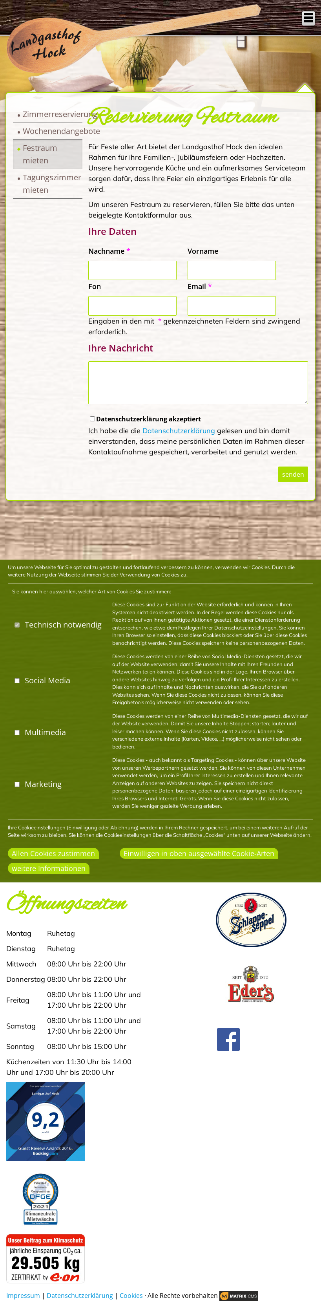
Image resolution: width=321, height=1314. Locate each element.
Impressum (23, 1295)
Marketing (43, 784)
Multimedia (45, 732)
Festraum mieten (40, 154)
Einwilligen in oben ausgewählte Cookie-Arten (199, 853)
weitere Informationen (49, 868)
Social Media (47, 680)
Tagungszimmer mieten (52, 183)
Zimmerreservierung (52, 114)
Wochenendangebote (52, 131)
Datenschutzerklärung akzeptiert (148, 419)
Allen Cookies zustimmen (53, 853)
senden (293, 474)
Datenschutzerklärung (178, 430)
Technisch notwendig (63, 624)
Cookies (131, 1295)
